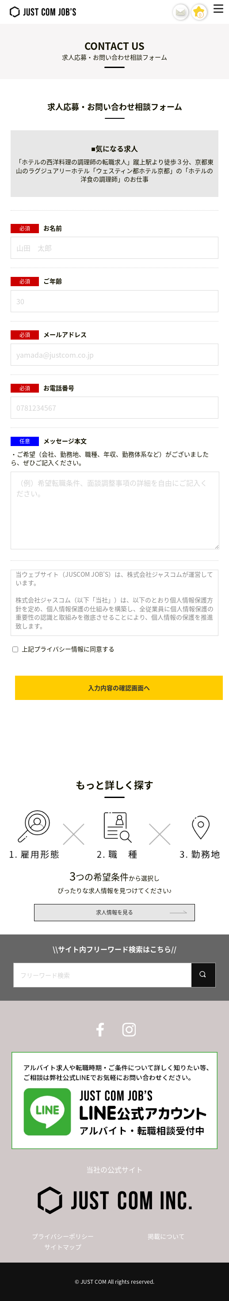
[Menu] (220, 12)
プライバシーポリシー (63, 1236)
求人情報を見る (114, 912)
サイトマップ (62, 1246)
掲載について (166, 1236)
